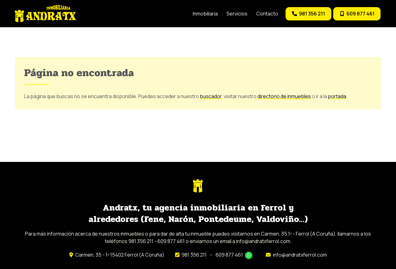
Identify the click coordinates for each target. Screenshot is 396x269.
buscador (211, 96)
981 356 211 (194, 255)
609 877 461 (229, 255)
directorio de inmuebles (284, 96)
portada (337, 96)
